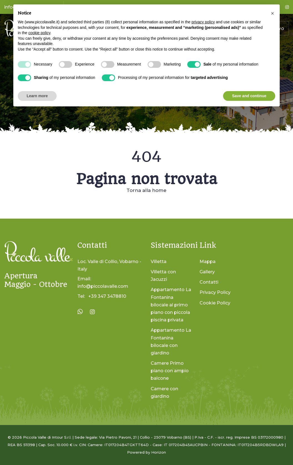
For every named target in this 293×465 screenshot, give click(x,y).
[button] (272, 13)
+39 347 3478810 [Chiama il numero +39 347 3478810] (107, 296)
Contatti (208, 282)
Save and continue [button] (249, 96)
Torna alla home (146, 190)
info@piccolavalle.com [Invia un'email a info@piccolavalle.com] (102, 286)
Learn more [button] (37, 96)
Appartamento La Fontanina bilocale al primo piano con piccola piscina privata (171, 304)
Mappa (207, 261)
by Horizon (156, 452)
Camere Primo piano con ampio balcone (170, 371)
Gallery (207, 271)
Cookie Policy (214, 303)
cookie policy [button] (39, 33)
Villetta (158, 261)
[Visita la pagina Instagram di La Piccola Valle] (92, 312)
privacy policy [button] (203, 22)
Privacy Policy (215, 292)
